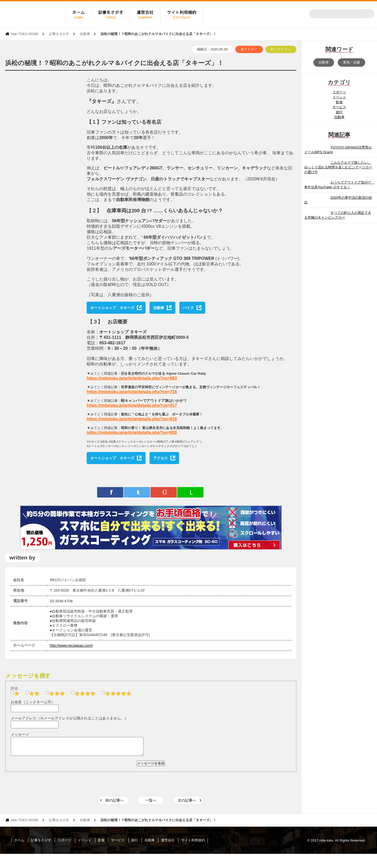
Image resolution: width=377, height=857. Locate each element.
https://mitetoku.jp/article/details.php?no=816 (132, 419)
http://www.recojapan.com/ (71, 645)
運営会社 (168, 843)
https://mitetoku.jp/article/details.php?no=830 (132, 432)
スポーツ (339, 92)
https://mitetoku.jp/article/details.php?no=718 (132, 392)
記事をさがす (59, 34)
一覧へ (150, 803)
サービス (339, 107)
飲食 (339, 102)
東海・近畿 (351, 62)
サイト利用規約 (193, 843)
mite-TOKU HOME (24, 34)
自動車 (85, 34)
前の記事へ (115, 803)
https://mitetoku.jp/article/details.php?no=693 (132, 378)
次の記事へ (187, 803)
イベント (339, 97)
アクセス (160, 458)
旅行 (339, 112)
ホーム (19, 843)
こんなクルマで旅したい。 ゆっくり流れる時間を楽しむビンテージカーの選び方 (338, 167)
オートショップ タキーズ (112, 308)
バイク (188, 308)
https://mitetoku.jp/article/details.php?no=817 (132, 405)
